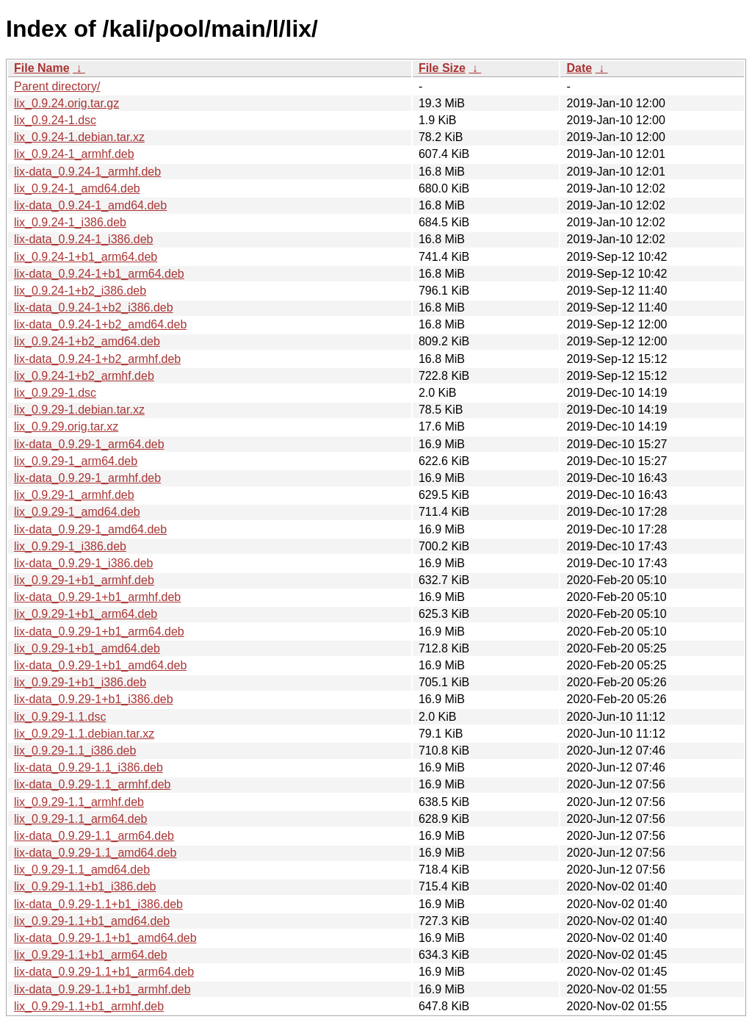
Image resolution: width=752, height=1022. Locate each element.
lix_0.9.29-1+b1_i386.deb (80, 682)
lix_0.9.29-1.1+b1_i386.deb (85, 886)
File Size (442, 68)
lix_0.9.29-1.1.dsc (60, 716)
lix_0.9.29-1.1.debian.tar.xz (84, 733)
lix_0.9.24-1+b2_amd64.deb (87, 341)
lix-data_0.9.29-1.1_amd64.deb (95, 852)
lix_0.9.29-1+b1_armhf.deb (84, 580)
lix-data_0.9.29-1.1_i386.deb (88, 767)
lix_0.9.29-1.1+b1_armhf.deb (89, 1006)
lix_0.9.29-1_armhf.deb (74, 495)
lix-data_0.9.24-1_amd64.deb (90, 205)
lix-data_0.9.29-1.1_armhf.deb (92, 784)
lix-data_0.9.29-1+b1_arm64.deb (99, 631)
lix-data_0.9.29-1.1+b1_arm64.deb (104, 971)
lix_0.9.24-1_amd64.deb (77, 188)
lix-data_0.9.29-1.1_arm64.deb (94, 836)
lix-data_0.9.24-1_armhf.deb (87, 171)
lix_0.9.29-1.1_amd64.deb (82, 869)
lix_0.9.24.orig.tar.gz (66, 103)
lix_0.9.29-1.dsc (55, 392)
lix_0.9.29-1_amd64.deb (77, 511)
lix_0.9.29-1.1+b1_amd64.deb (92, 921)
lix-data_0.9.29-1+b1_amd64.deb (100, 665)
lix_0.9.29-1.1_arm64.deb (80, 819)
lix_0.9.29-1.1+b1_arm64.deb (90, 955)
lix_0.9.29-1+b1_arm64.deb (85, 614)
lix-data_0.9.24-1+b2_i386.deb (93, 307)
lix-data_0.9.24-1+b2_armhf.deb (97, 359)
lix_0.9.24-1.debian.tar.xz (79, 137)
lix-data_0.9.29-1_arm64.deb (89, 444)
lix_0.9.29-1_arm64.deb (75, 461)
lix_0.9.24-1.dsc (55, 120)
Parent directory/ (57, 86)
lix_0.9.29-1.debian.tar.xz (79, 409)
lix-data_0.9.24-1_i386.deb (83, 239)
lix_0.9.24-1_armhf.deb (74, 154)
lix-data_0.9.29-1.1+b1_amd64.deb (105, 938)
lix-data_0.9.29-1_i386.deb (83, 563)
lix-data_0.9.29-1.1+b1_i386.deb (98, 904)
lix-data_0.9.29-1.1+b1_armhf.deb (102, 989)
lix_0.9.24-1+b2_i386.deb (80, 290)
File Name (42, 68)
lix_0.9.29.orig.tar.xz (66, 426)
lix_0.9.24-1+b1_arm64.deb (85, 257)
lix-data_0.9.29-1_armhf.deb (87, 478)
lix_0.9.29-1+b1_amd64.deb (87, 648)
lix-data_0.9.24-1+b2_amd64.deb (100, 324)
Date (579, 68)
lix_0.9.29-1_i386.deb (70, 546)
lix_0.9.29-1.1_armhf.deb (79, 802)
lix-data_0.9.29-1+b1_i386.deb (93, 699)
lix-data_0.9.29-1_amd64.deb (90, 529)
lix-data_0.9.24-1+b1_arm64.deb (99, 273)
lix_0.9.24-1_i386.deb (70, 222)
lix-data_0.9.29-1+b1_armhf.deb (97, 597)
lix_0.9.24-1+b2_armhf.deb (84, 376)
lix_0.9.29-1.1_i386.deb (75, 750)
